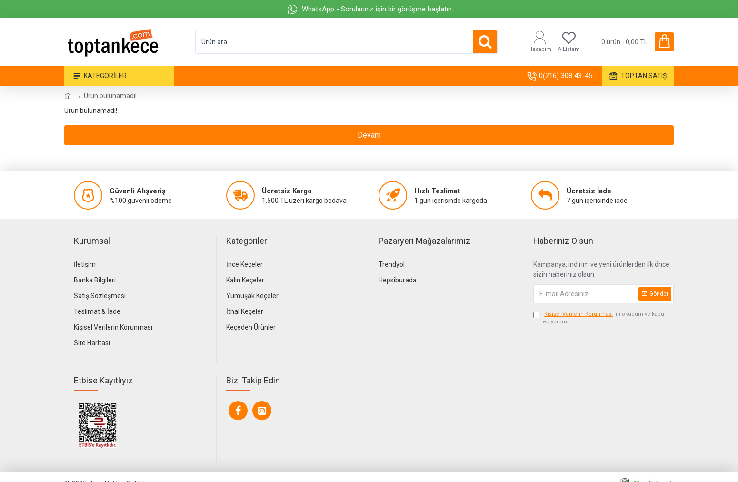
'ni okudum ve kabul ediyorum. (599, 318)
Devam (369, 135)
